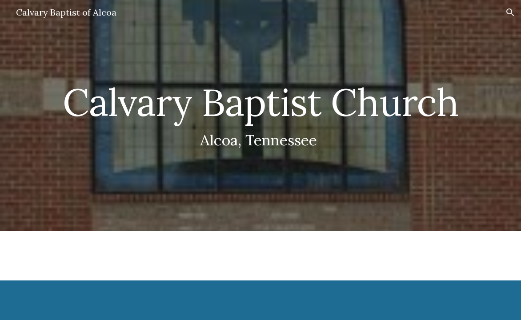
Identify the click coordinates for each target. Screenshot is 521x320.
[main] (260, 116)
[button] (510, 12)
